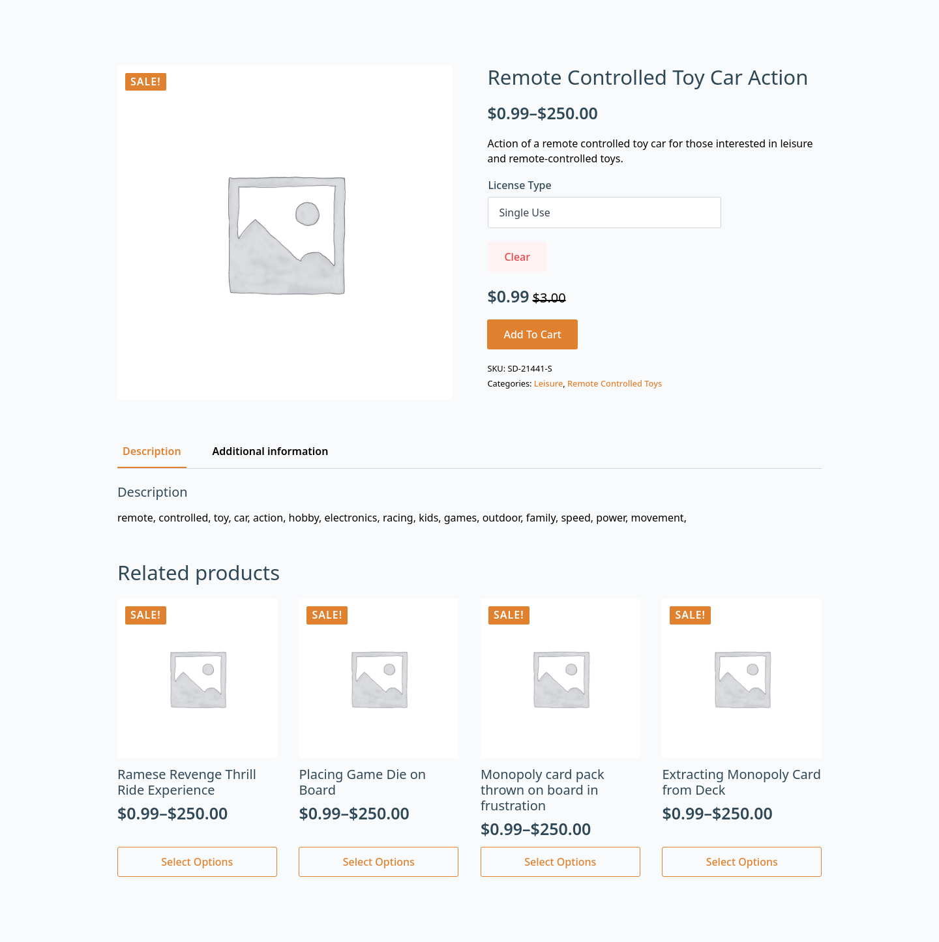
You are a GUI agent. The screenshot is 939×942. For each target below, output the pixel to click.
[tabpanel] (469, 504)
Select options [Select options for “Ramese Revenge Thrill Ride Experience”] (197, 862)
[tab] (151, 451)
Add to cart (532, 334)
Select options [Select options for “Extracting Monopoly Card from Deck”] (742, 862)
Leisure (548, 383)
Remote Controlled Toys (614, 383)
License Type (519, 185)
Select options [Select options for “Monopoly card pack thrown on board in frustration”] (560, 862)
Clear (517, 257)
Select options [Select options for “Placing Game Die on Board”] (379, 862)
